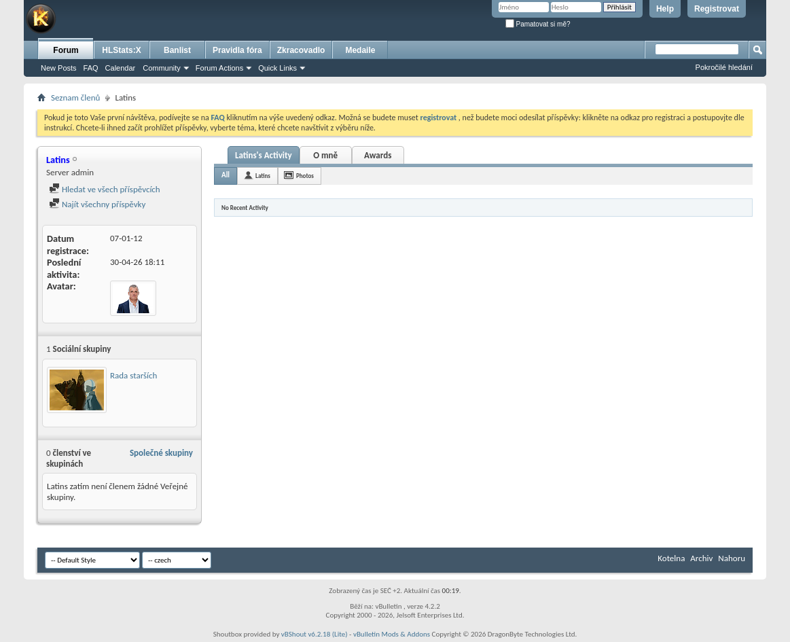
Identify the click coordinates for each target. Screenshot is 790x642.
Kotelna (671, 558)
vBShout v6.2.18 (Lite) (314, 634)
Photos (305, 175)
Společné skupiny (161, 453)
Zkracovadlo (301, 50)
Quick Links (277, 68)
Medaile (360, 50)
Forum (65, 50)
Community (162, 68)
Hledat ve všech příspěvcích (104, 189)
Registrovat (716, 9)
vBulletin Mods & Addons (391, 634)
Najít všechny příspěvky (97, 204)
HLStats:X (121, 50)
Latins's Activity (263, 155)
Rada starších (133, 375)
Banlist (177, 50)
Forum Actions (219, 68)
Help (665, 9)
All (225, 175)
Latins (262, 175)
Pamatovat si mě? (538, 24)
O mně (325, 155)
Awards (377, 155)
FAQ (91, 68)
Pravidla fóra (237, 50)
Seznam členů (75, 97)
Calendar (120, 68)
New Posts (59, 68)
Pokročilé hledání (724, 67)
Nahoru (731, 558)
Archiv (701, 558)
